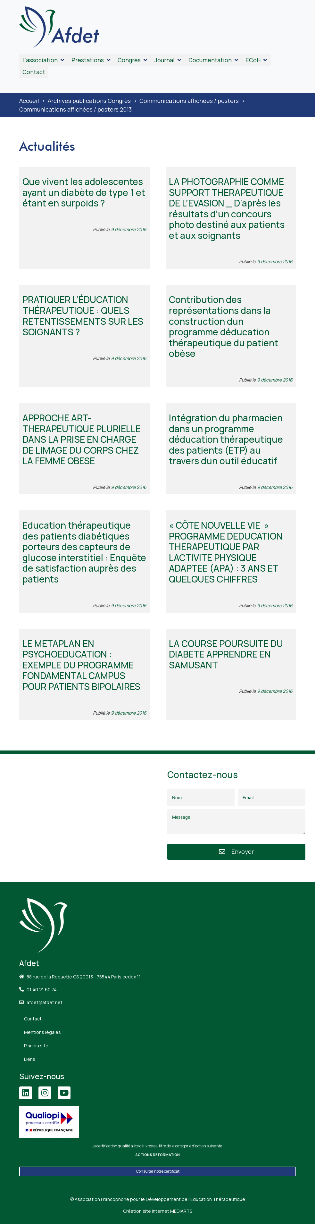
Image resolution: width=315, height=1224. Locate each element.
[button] (43, 60)
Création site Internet (157, 1211)
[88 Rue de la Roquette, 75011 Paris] (79, 818)
